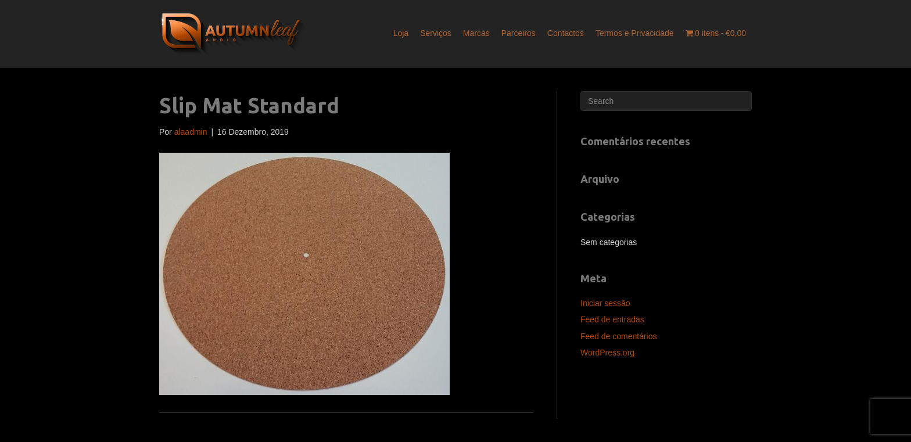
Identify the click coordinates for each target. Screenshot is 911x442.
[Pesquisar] (666, 101)
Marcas (476, 33)
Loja (400, 33)
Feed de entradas (612, 319)
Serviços (435, 33)
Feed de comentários (618, 336)
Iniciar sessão (605, 303)
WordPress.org (607, 352)
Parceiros (518, 33)
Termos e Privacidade (635, 33)
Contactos (565, 33)
